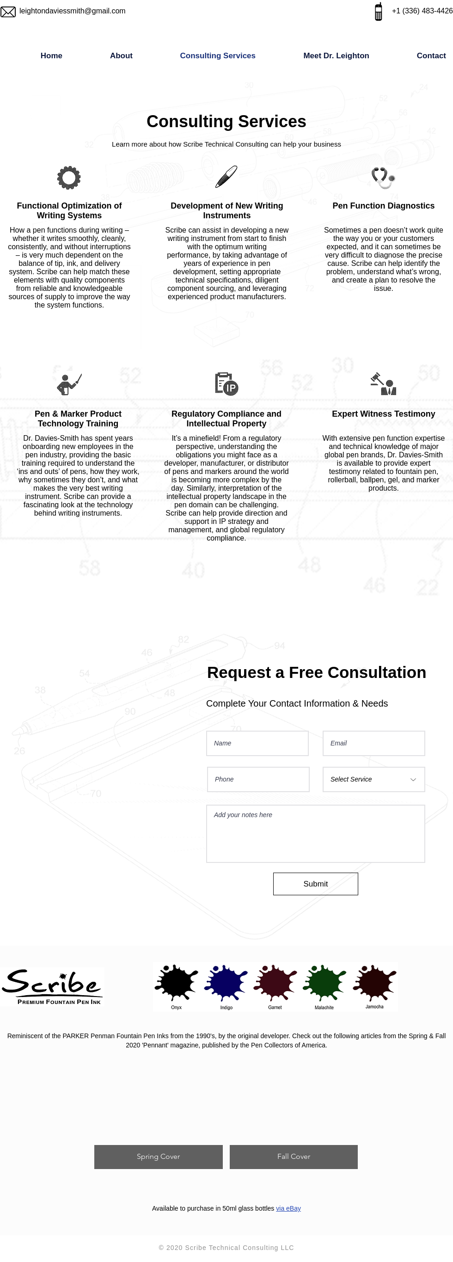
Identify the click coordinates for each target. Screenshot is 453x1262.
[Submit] (315, 884)
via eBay (288, 1208)
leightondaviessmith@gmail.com (72, 11)
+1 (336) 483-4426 (422, 11)
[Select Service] (374, 779)
